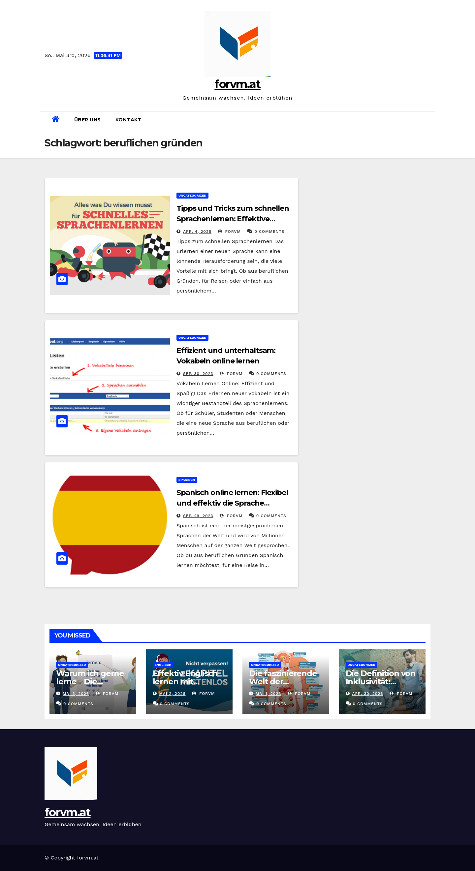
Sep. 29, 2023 (198, 515)
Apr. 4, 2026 (197, 231)
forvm (229, 231)
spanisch (186, 480)
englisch (163, 665)
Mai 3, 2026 (76, 693)
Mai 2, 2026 (172, 693)
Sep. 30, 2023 (198, 373)
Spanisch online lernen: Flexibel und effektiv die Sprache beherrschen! (232, 503)
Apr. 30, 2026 (367, 693)
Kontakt (128, 120)
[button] (427, 119)
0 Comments (269, 231)
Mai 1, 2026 (268, 693)
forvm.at (237, 84)
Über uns (87, 120)
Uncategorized (192, 195)
